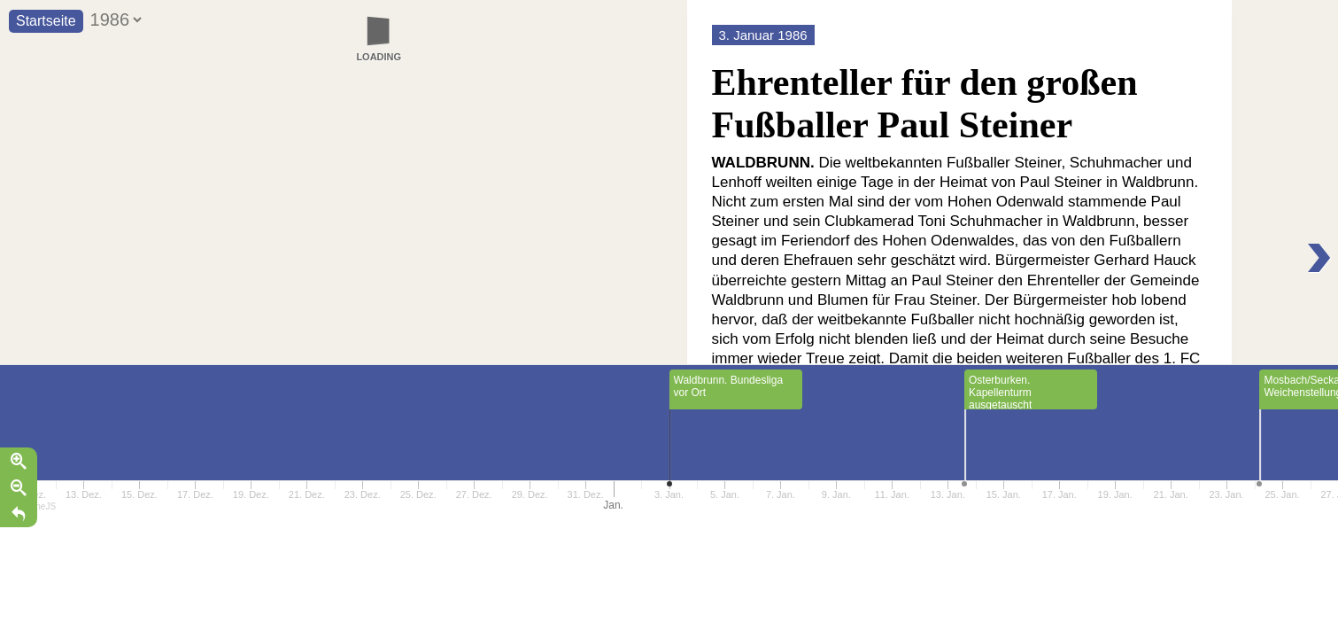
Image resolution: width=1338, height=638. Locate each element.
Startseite (46, 20)
